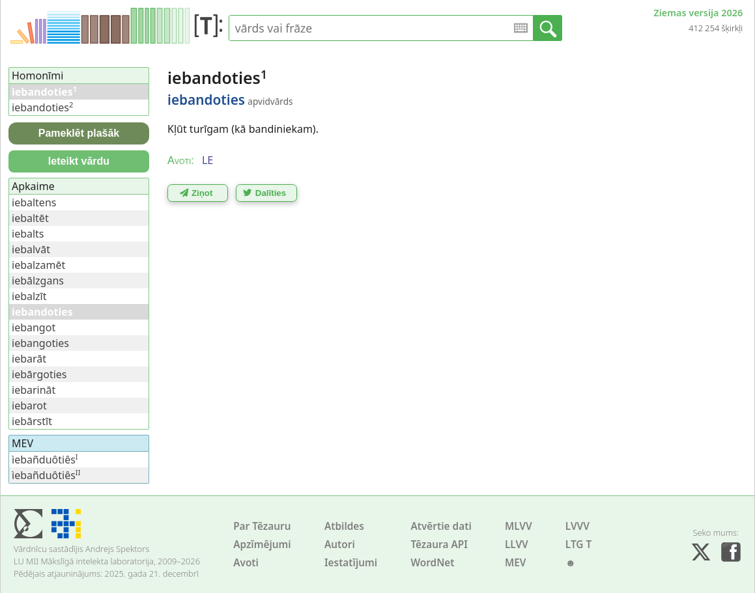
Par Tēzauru (262, 526)
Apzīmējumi (262, 544)
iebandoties (42, 107)
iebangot (33, 327)
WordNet (432, 563)
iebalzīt (29, 296)
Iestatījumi (350, 563)
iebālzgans (38, 280)
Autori (339, 544)
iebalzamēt (38, 265)
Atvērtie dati (440, 526)
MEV (515, 563)
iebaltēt (30, 218)
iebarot (29, 405)
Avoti (246, 563)
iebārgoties (39, 374)
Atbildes (344, 526)
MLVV (518, 526)
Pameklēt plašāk (79, 133)
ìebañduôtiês (45, 459)
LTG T (578, 544)
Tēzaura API (439, 544)
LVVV (577, 526)
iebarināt (33, 390)
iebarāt (29, 359)
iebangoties (40, 343)
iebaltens (34, 202)
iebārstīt (32, 421)
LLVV (516, 544)
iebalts (28, 234)
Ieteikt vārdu (78, 161)
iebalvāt (31, 249)
